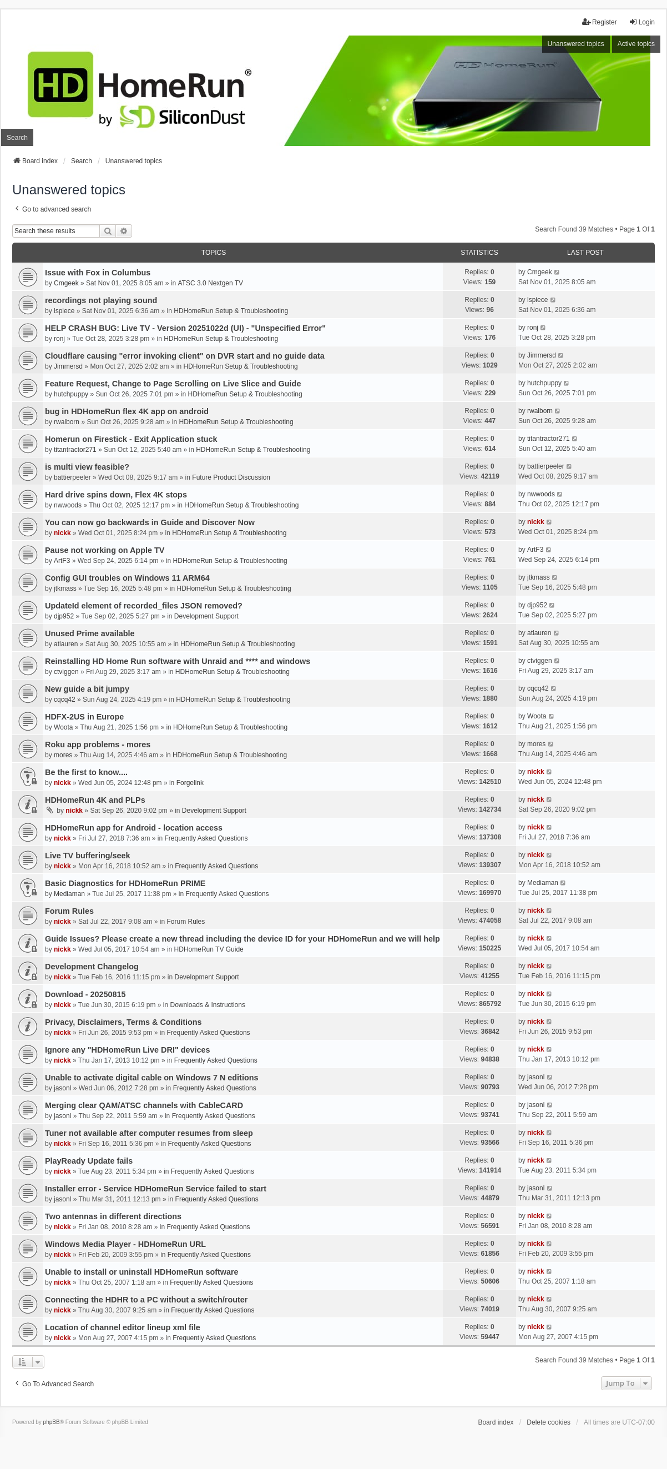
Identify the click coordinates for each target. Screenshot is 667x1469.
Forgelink (190, 783)
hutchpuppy (71, 394)
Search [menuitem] (17, 138)
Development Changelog (92, 966)
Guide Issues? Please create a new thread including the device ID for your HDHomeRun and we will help (242, 938)
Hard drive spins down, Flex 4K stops (116, 494)
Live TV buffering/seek (87, 855)
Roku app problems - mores (97, 744)
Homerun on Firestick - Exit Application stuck (131, 439)
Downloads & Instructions (207, 1005)
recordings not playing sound (101, 300)
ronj (59, 339)
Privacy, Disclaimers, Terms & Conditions (123, 1022)
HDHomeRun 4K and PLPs (95, 800)
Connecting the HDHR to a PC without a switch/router (146, 1299)
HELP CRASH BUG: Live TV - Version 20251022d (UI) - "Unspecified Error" (185, 328)
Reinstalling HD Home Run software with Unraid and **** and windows (177, 661)
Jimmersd (68, 366)
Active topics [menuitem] (636, 44)
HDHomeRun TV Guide (209, 949)
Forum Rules (69, 911)
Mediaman (69, 894)
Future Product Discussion (231, 477)
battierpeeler (72, 477)
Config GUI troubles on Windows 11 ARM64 (127, 577)
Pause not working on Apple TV (104, 550)
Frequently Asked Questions (205, 838)
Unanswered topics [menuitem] (576, 44)
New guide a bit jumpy (87, 689)
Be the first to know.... (86, 772)
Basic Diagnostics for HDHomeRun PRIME (125, 883)
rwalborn (66, 422)
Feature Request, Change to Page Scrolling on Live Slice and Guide (173, 383)
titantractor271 (75, 450)
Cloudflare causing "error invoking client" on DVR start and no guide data (185, 355)
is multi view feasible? (87, 466)
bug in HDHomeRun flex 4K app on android (127, 411)
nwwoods (68, 505)
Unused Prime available (90, 633)
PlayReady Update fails (89, 1160)
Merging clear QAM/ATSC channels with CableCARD (144, 1105)
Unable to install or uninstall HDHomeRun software (142, 1271)
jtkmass (65, 588)
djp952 (64, 616)
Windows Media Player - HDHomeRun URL (125, 1244)
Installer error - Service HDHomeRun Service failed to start (155, 1188)
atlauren (66, 644)
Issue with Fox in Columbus (97, 272)
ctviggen (66, 672)
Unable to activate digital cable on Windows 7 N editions (151, 1077)
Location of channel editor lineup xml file (122, 1327)
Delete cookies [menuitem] (548, 1422)
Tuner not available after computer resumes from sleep (149, 1133)
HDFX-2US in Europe (84, 716)
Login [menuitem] (642, 22)
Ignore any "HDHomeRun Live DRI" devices (127, 1049)
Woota (63, 727)
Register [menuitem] (599, 22)
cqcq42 (64, 699)
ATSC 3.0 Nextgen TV (211, 283)
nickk (62, 533)
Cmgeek (66, 283)
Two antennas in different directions (113, 1216)
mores (63, 755)
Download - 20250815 (85, 994)
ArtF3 (62, 561)
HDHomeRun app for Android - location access (134, 827)
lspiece (64, 311)
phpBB (51, 1422)
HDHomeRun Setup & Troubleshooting (231, 311)
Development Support (206, 616)
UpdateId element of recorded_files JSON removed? (143, 605)
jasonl (62, 1088)
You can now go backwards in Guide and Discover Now (150, 522)
